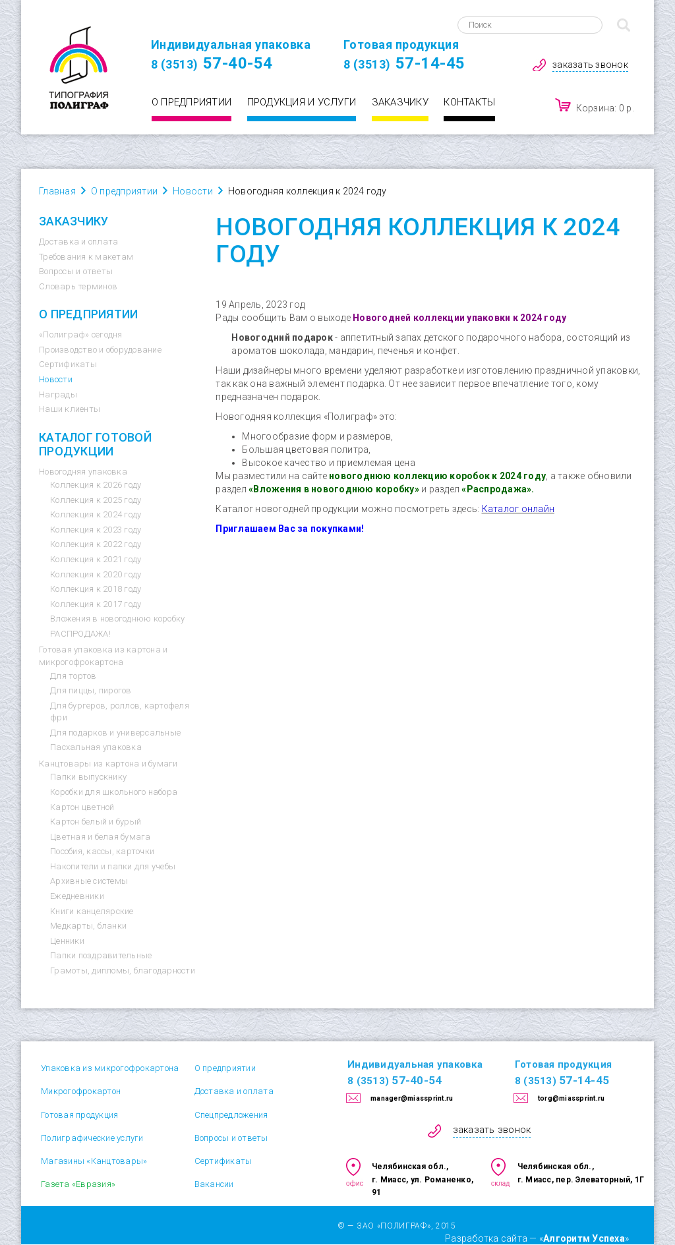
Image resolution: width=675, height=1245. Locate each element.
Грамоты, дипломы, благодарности (122, 970)
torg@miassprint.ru (571, 1098)
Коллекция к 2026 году (95, 485)
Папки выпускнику (88, 777)
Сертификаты (68, 364)
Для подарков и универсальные (115, 733)
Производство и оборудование (100, 350)
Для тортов (73, 676)
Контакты (469, 102)
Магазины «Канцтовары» (94, 1161)
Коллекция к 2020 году (95, 574)
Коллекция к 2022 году (95, 544)
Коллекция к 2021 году (95, 559)
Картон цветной (82, 807)
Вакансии (214, 1184)
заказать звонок (590, 64)
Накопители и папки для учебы (112, 866)
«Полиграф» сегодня (81, 334)
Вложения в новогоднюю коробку (117, 618)
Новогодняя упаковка (83, 472)
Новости (56, 379)
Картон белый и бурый (95, 821)
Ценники (67, 941)
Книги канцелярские (92, 911)
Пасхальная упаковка (96, 747)
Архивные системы (89, 881)
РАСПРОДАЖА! (80, 634)
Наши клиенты (69, 409)
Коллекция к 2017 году (95, 604)
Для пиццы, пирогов (91, 690)
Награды (58, 394)
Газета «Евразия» (78, 1184)
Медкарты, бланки (88, 926)
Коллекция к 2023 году (95, 530)
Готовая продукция (79, 1115)
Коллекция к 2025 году (95, 500)
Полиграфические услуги (92, 1138)
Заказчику (400, 102)
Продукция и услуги (302, 102)
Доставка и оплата (78, 241)
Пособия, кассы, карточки (102, 851)
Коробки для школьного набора (113, 792)
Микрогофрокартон (81, 1091)
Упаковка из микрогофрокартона (110, 1068)
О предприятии (191, 102)
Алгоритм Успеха (584, 1238)
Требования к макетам (86, 257)
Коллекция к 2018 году (95, 589)
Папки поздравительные (101, 955)
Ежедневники (77, 896)
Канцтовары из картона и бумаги (108, 763)
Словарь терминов (78, 286)
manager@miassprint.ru (411, 1098)
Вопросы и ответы (76, 271)
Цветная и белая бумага (100, 837)
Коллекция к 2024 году (95, 514)
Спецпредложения (231, 1115)
